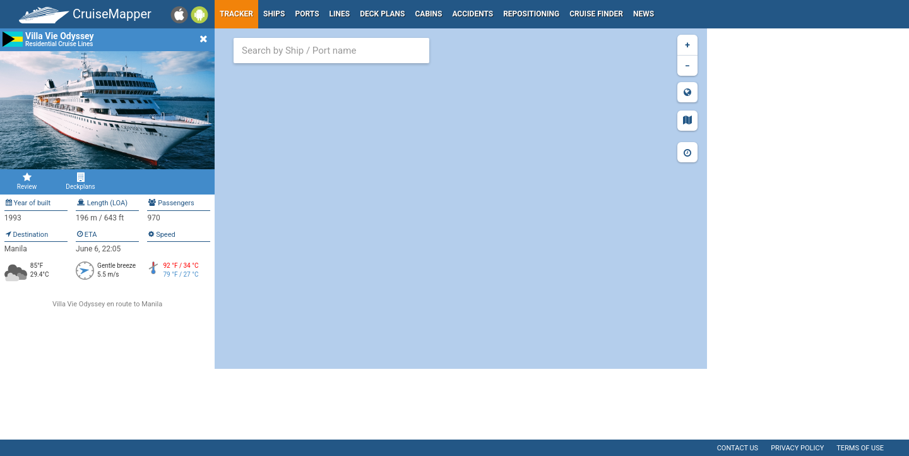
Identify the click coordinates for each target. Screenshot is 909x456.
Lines (340, 13)
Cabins (428, 13)
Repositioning (531, 13)
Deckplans (80, 181)
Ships (274, 13)
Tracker (236, 13)
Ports (307, 13)
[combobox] (331, 50)
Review (27, 181)
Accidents (472, 13)
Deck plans (382, 13)
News (643, 13)
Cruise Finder (596, 13)
